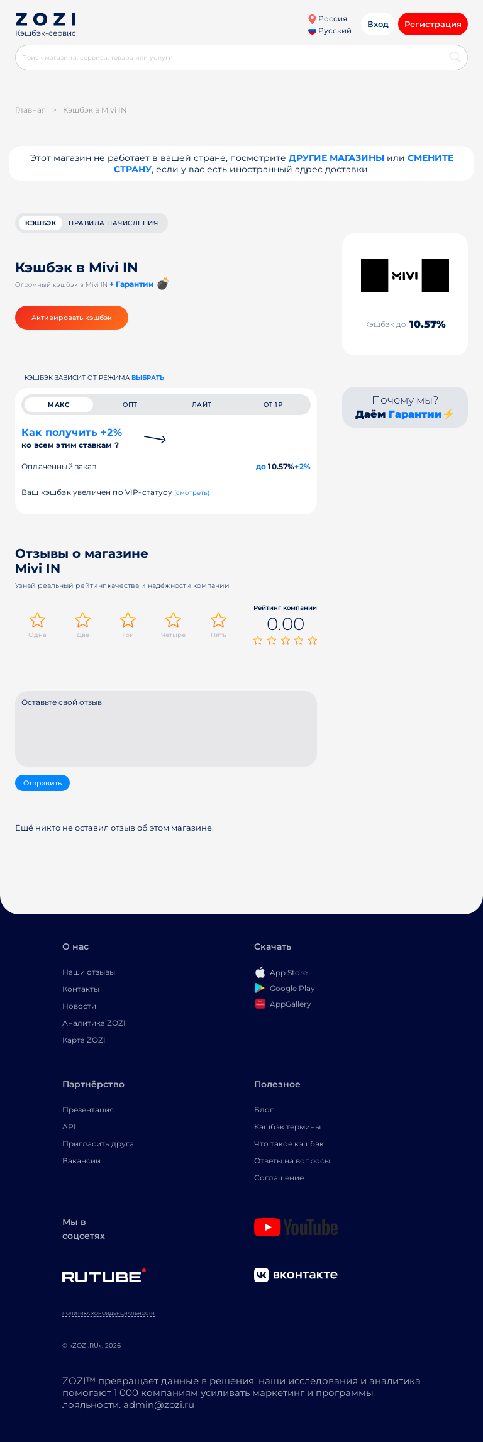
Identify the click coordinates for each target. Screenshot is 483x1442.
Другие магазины (336, 158)
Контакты (80, 989)
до (261, 466)
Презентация (88, 1109)
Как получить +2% (71, 438)
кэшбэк (40, 223)
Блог (264, 1109)
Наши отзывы (88, 972)
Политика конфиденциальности (108, 1313)
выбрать (147, 378)
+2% (302, 466)
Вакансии (81, 1160)
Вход (378, 24)
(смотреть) (192, 493)
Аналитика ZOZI (94, 1023)
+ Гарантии (131, 284)
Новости (79, 1006)
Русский (330, 30)
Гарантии (415, 414)
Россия (327, 18)
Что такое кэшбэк (289, 1143)
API (69, 1126)
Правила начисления (113, 223)
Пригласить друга (98, 1143)
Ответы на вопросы (292, 1160)
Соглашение (279, 1177)
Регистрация (433, 24)
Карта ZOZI (84, 1040)
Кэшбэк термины (287, 1126)
